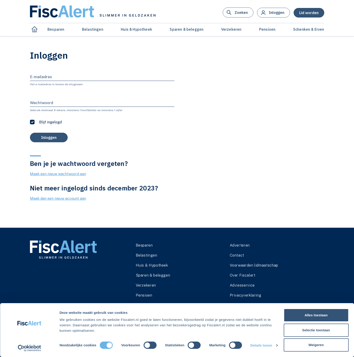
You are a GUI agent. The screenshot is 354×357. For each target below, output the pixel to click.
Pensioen (267, 29)
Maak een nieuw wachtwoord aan (58, 174)
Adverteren (240, 245)
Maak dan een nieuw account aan (58, 198)
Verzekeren (231, 29)
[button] (238, 12)
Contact (237, 255)
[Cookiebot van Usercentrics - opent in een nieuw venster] (29, 348)
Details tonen (261, 345)
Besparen (55, 29)
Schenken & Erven (308, 29)
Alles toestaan (316, 315)
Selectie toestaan (316, 330)
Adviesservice (242, 285)
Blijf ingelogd (50, 122)
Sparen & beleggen (186, 29)
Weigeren (316, 345)
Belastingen (92, 29)
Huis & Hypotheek (136, 29)
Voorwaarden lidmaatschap (254, 265)
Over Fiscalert (242, 275)
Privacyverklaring (245, 295)
